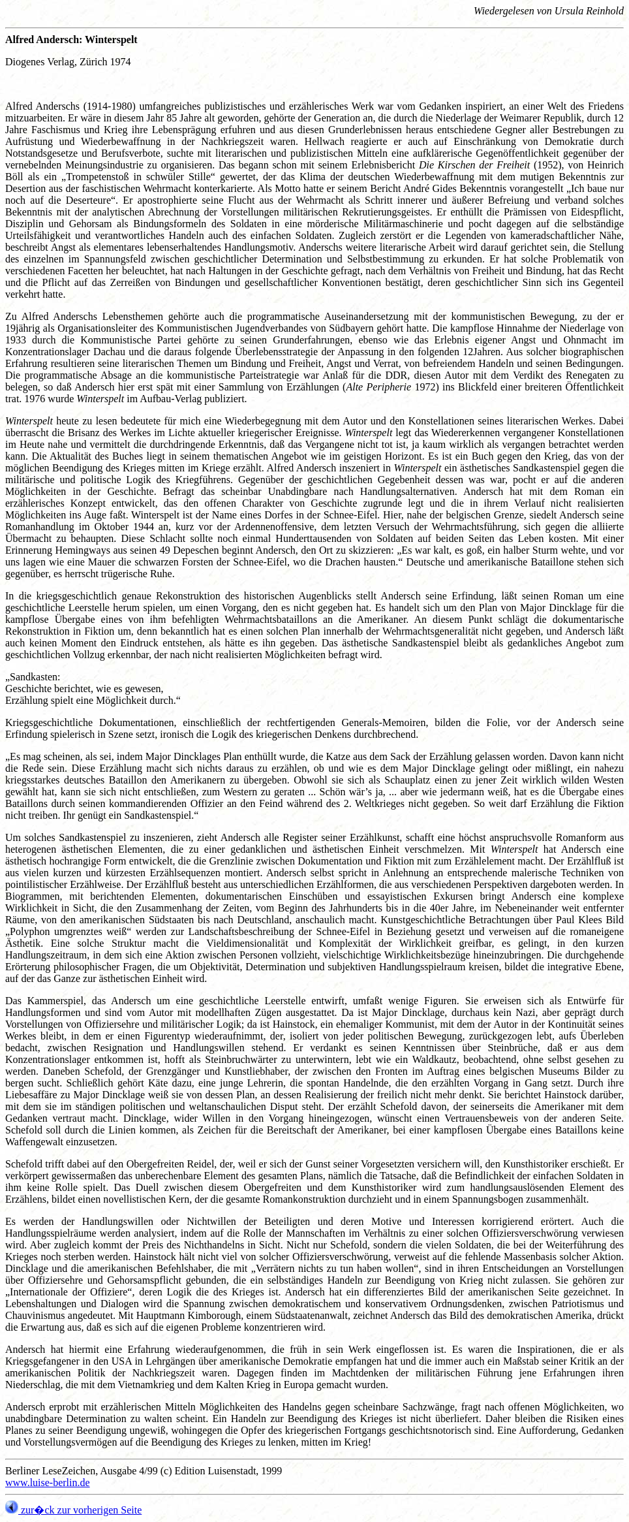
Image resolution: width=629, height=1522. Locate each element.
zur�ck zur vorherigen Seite (73, 1509)
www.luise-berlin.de (47, 1482)
